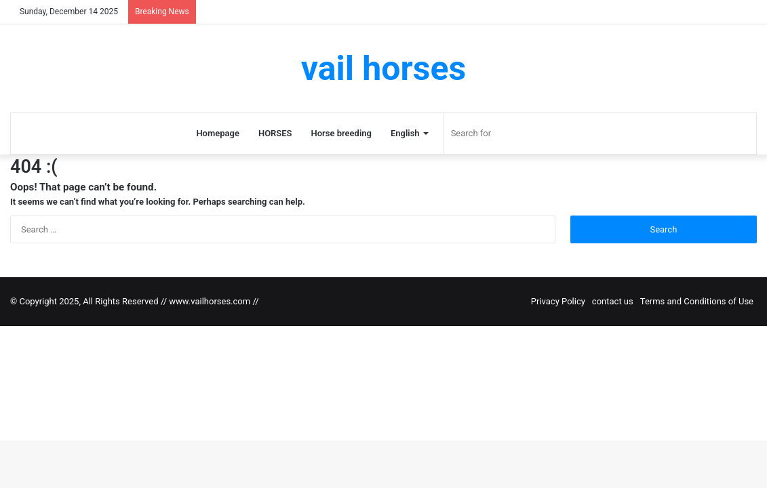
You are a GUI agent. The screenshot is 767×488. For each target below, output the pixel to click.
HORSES (275, 133)
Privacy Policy (558, 301)
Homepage (217, 133)
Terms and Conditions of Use (696, 301)
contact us (612, 301)
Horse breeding (341, 133)
